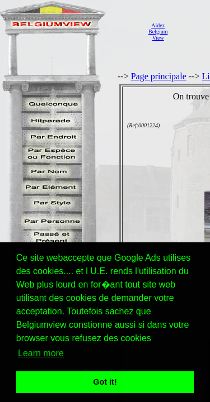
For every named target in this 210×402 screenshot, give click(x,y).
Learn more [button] (41, 353)
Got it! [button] (104, 381)
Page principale (158, 76)
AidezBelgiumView (157, 31)
